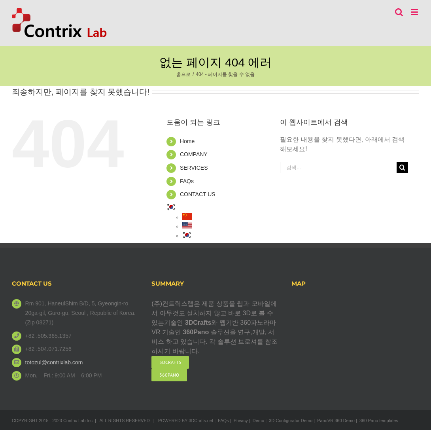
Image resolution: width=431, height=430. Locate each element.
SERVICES (194, 168)
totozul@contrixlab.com (54, 362)
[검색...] (338, 167)
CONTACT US (198, 194)
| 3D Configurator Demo (288, 420)
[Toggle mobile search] (399, 12)
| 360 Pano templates (377, 420)
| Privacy (239, 420)
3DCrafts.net (201, 420)
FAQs (187, 181)
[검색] (402, 167)
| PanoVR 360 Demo (334, 420)
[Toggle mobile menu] (415, 12)
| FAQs (221, 420)
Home (187, 141)
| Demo (256, 420)
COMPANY (194, 154)
